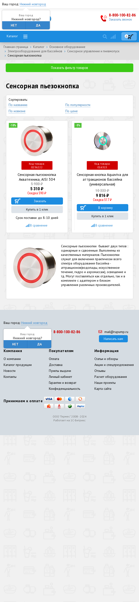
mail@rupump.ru (113, 332)
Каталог (12, 36)
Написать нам (113, 339)
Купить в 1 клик (37, 209)
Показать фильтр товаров (69, 68)
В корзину (105, 208)
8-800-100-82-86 (122, 15)
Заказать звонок (120, 19)
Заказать (40, 201)
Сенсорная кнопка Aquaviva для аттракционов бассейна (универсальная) (102, 179)
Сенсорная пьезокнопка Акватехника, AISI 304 (37, 177)
